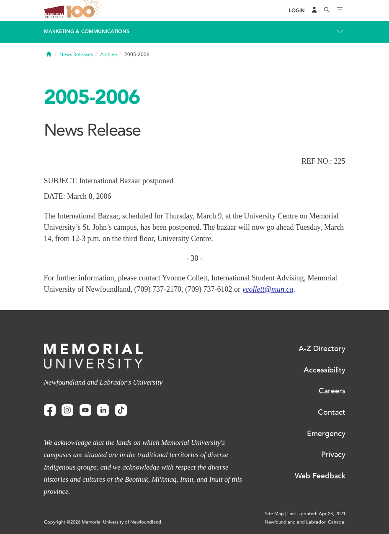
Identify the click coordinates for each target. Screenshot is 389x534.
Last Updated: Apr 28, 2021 (316, 513)
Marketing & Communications (86, 31)
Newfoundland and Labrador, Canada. (305, 522)
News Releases (76, 54)
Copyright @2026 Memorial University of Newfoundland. (103, 522)
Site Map (274, 513)
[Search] (327, 10)
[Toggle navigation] (340, 10)
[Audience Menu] (314, 10)
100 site (86, 10)
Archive (108, 54)
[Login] (296, 11)
